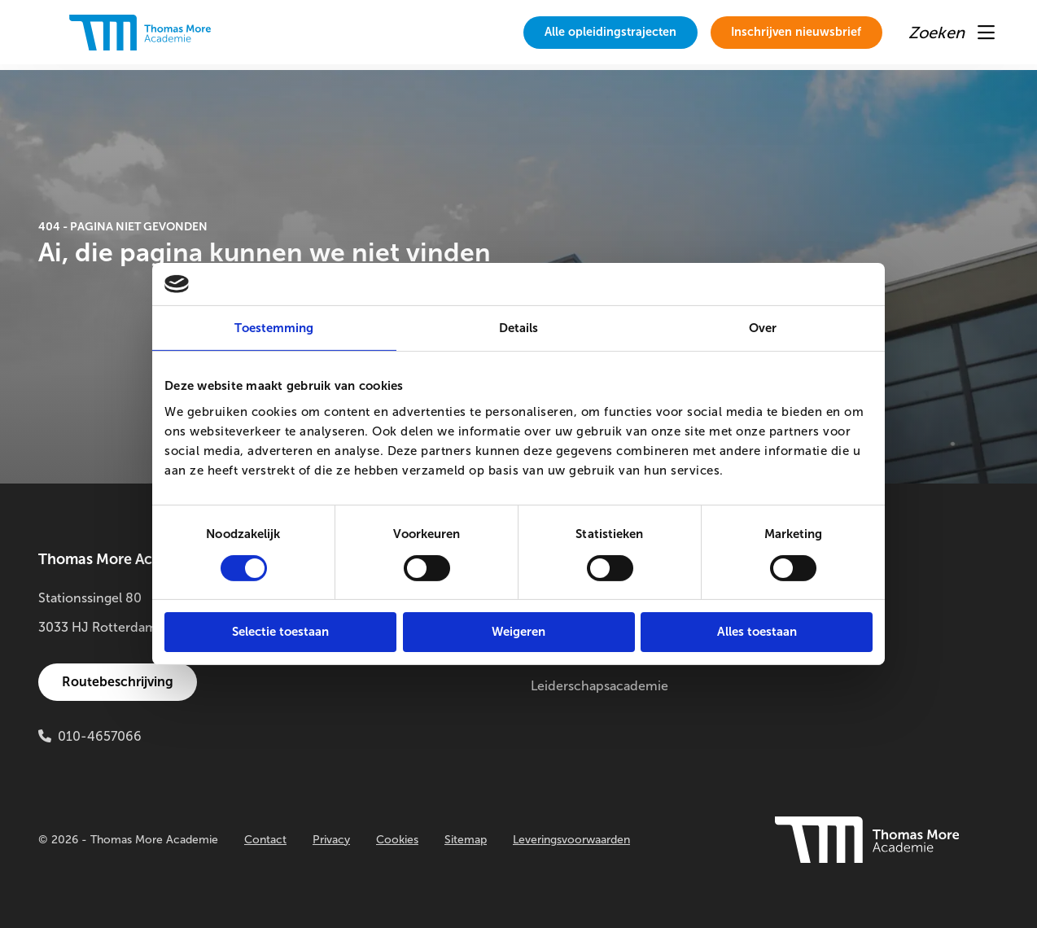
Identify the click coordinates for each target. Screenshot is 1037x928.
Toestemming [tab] (273, 328)
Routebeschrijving (120, 681)
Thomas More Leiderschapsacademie (599, 671)
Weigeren (518, 631)
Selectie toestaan (280, 631)
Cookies (397, 840)
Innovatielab (814, 656)
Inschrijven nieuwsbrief (785, 32)
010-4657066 (100, 736)
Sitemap (465, 840)
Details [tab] (519, 328)
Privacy (331, 840)
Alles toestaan (757, 631)
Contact (265, 840)
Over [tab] (763, 328)
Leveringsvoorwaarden (571, 840)
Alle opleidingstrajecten (576, 32)
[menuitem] (576, 32)
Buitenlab (806, 627)
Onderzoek (811, 598)
